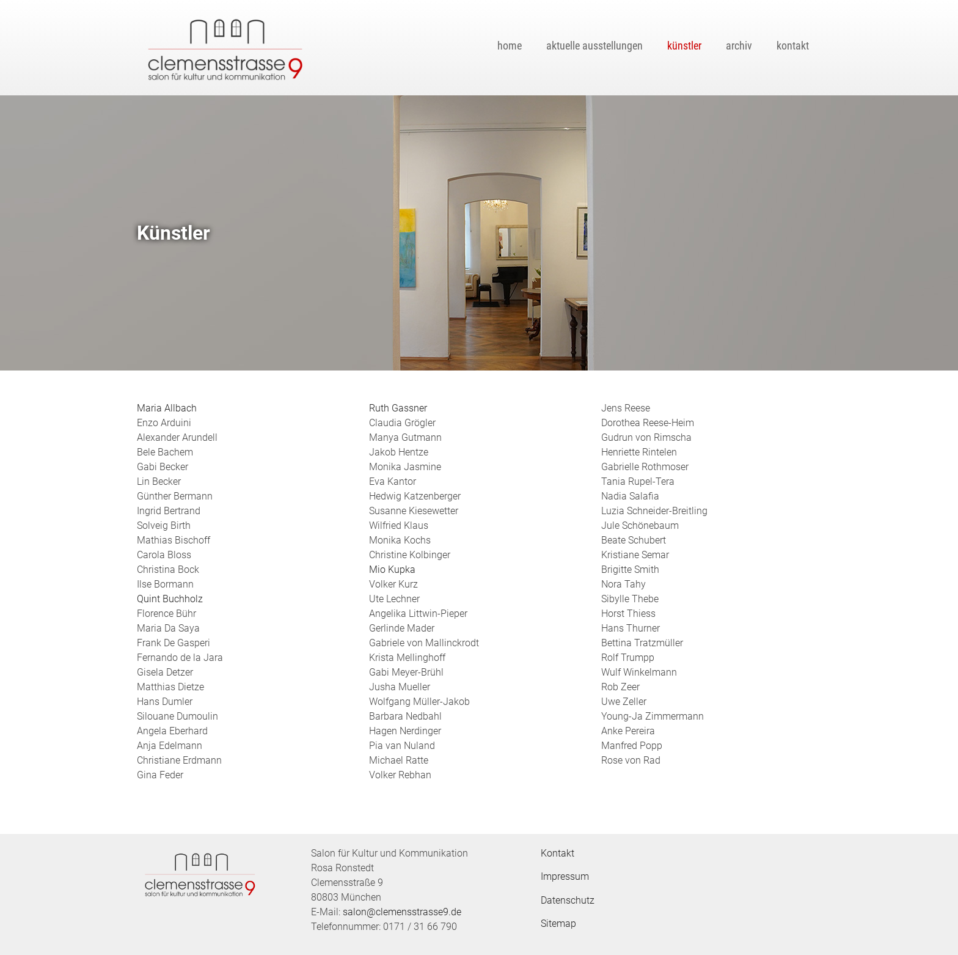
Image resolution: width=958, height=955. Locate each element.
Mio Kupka (392, 569)
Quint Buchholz (170, 599)
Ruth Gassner (398, 408)
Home (509, 45)
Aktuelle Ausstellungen (594, 45)
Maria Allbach (167, 408)
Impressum (565, 876)
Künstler (684, 45)
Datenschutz (567, 900)
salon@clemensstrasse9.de (402, 912)
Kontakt (793, 45)
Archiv (739, 45)
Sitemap (558, 923)
